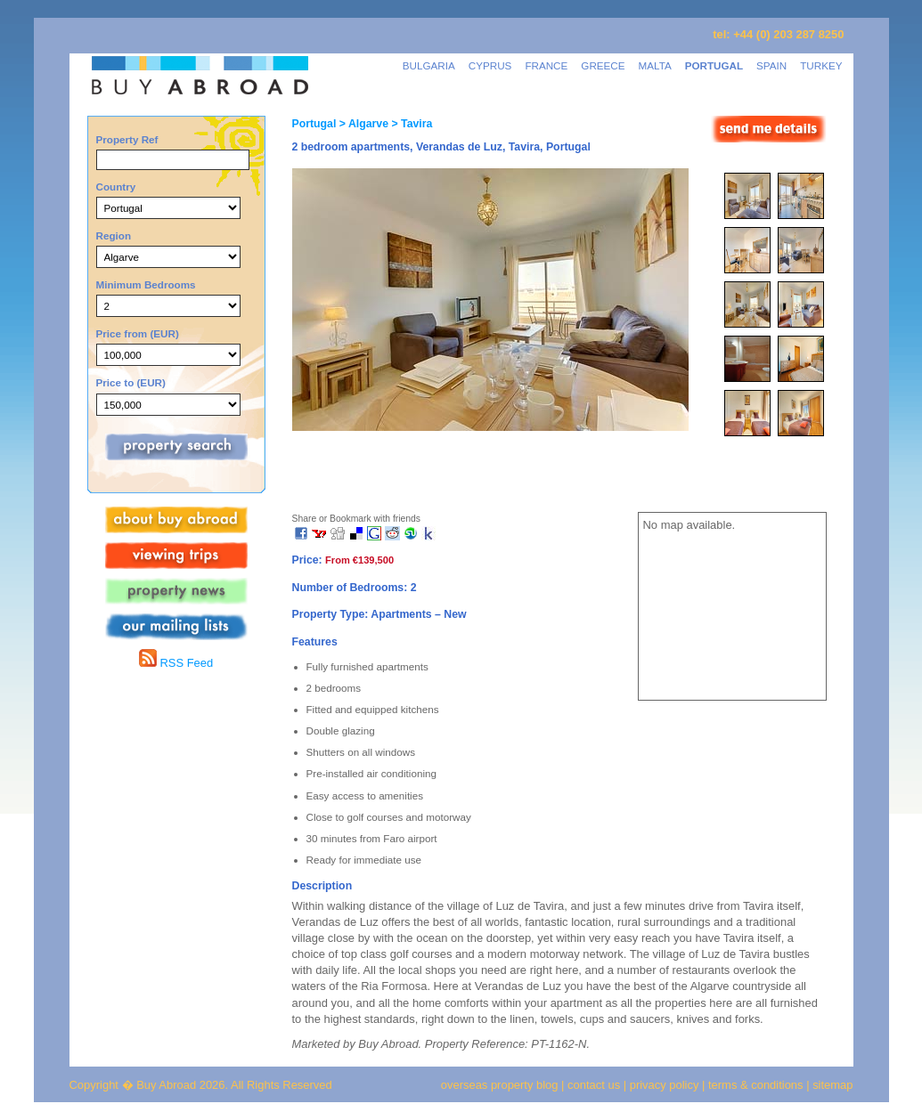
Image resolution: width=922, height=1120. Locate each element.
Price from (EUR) (137, 333)
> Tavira (410, 124)
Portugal (314, 124)
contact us (593, 1085)
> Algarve (362, 124)
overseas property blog (500, 1085)
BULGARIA (429, 65)
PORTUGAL (714, 65)
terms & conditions (757, 1085)
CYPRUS (490, 65)
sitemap (831, 1085)
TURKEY (821, 65)
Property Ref (127, 139)
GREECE (602, 65)
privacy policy (664, 1085)
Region (114, 235)
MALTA (655, 65)
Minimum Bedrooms (146, 284)
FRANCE (546, 65)
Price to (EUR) (131, 382)
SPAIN (771, 65)
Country (116, 186)
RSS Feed (176, 663)
